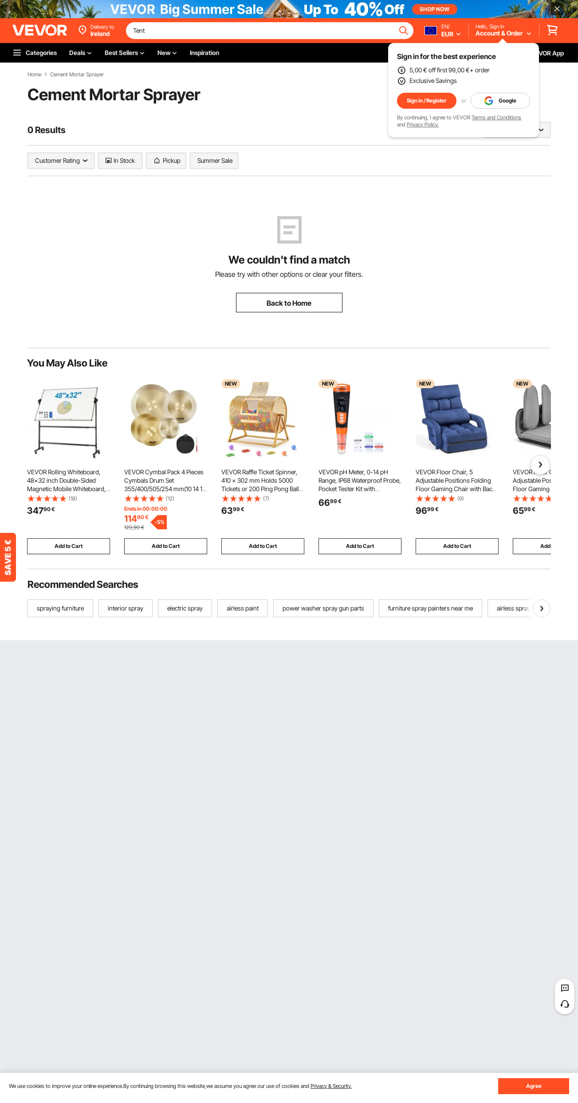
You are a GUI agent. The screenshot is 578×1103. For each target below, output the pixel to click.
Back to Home (289, 303)
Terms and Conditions (496, 117)
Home (34, 74)
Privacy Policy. (423, 124)
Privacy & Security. (331, 1086)
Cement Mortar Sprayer (77, 74)
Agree (534, 1086)
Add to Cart (69, 546)
